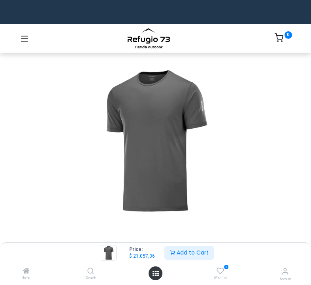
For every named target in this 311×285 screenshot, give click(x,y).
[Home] (26, 271)
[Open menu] (156, 273)
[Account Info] (285, 271)
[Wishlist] (220, 271)
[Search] (90, 271)
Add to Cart (189, 252)
